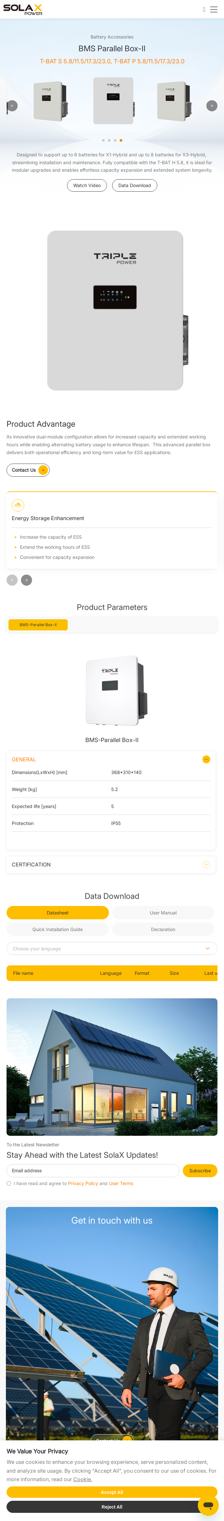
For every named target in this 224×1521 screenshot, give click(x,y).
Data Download (134, 185)
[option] (50, 101)
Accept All (112, 1492)
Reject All (112, 1507)
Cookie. (82, 1479)
